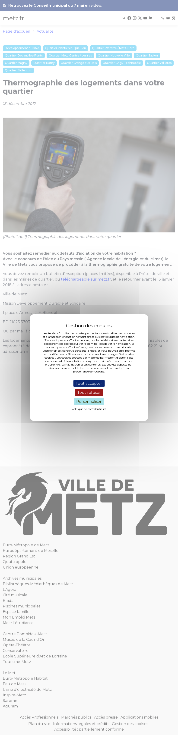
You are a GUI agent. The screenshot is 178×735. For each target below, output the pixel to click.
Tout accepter (89, 383)
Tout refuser (89, 392)
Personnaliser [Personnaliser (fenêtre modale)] (89, 401)
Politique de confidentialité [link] (88, 409)
